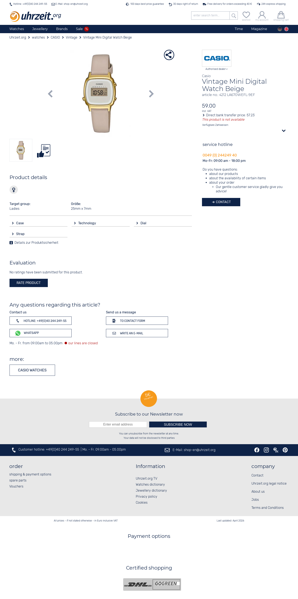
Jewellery (40, 29)
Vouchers (16, 486)
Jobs (255, 500)
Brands (62, 29)
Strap (20, 234)
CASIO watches (32, 370)
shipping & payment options (30, 474)
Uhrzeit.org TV (146, 479)
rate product (29, 283)
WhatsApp (27, 333)
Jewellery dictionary (151, 491)
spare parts (17, 480)
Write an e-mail (127, 333)
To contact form (128, 321)
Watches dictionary (150, 485)
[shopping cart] (281, 15)
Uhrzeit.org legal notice (269, 483)
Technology (87, 223)
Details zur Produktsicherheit (36, 243)
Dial (144, 223)
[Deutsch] (280, 29)
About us (258, 492)
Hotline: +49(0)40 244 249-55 (30, 4)
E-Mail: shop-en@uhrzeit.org (71, 4)
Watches (16, 29)
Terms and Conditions (267, 508)
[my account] (261, 15)
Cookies (142, 503)
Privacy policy (146, 497)
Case (20, 223)
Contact (223, 202)
